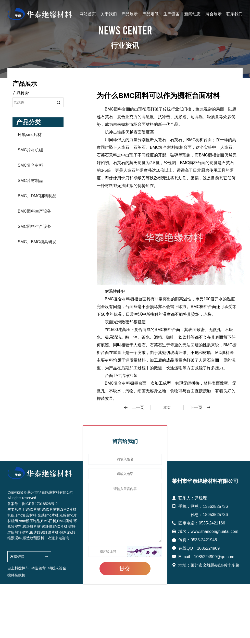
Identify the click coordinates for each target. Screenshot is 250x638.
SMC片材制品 (30, 180)
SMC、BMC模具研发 (37, 242)
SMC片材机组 (30, 150)
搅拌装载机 (16, 575)
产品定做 (150, 14)
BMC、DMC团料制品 (37, 196)
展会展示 (213, 14)
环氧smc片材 (29, 134)
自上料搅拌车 (18, 568)
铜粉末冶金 (57, 568)
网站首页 (88, 14)
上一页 (133, 407)
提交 (125, 568)
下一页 (200, 407)
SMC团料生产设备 (34, 226)
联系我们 (234, 14)
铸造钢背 (38, 568)
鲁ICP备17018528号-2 (39, 504)
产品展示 (129, 14)
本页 (167, 408)
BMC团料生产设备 (34, 211)
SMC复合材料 (30, 165)
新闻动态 (192, 14)
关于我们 (109, 14)
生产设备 (171, 14)
